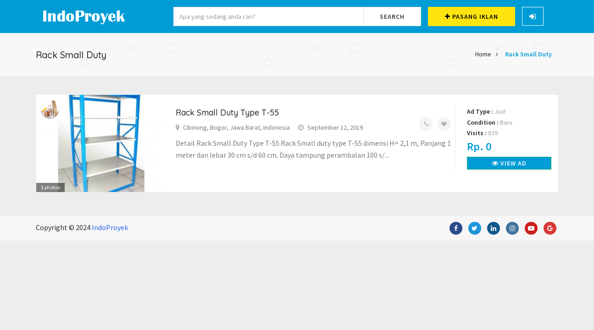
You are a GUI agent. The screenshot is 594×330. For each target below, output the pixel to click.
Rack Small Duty (528, 54)
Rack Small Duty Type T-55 (227, 112)
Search (392, 16)
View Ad (509, 163)
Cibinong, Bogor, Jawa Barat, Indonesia (236, 127)
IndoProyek (110, 227)
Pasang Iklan (471, 16)
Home (483, 54)
